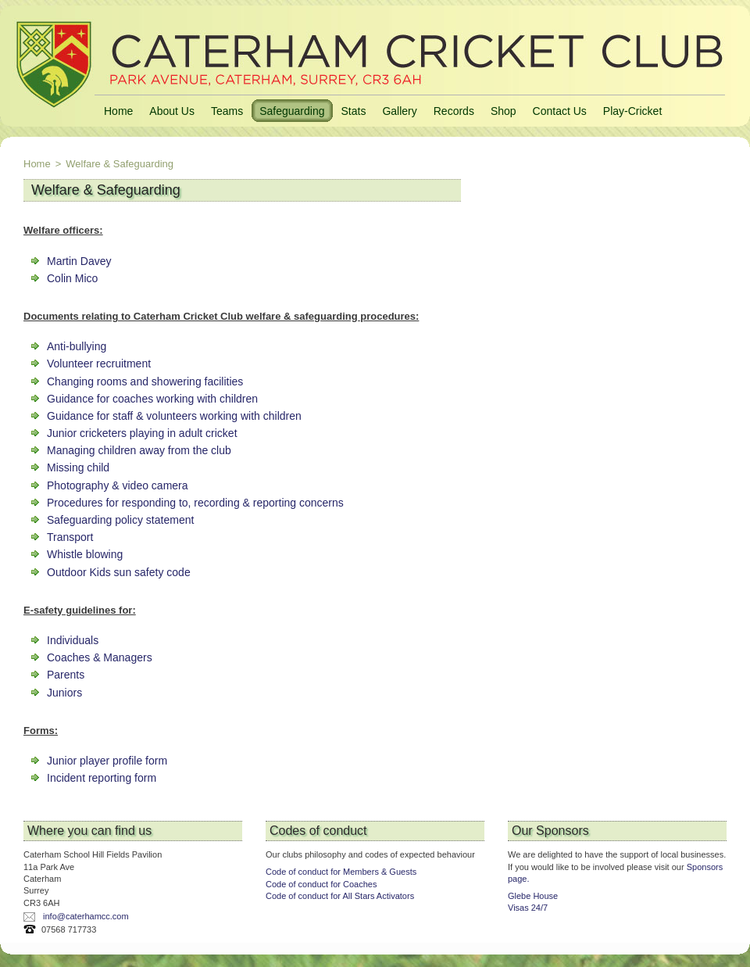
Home (118, 111)
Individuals (72, 640)
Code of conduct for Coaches (321, 884)
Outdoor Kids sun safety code (119, 572)
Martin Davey (79, 261)
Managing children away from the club (139, 450)
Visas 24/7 (528, 907)
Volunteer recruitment (99, 363)
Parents (65, 674)
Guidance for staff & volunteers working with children (174, 416)
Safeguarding (291, 111)
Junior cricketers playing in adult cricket (142, 433)
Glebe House (533, 896)
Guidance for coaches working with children (152, 398)
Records (454, 111)
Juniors (64, 692)
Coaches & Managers (99, 657)
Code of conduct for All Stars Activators (340, 896)
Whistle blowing (85, 554)
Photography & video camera (117, 485)
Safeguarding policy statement (120, 520)
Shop (503, 111)
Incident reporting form (101, 778)
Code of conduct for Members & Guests (341, 871)
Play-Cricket (632, 111)
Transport (70, 537)
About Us (172, 111)
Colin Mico (72, 278)
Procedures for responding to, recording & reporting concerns (195, 502)
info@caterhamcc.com (86, 916)
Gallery (399, 111)
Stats (353, 111)
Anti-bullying (76, 346)
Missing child (78, 467)
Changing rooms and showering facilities (145, 381)
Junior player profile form (107, 760)
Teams (227, 111)
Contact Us (560, 111)
